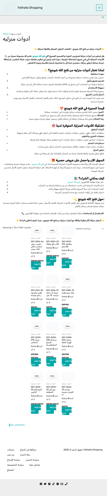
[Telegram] (57, 484)
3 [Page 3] (11, 434)
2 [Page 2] (10, 434)
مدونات (10, 450)
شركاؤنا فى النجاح (28, 450)
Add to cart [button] (36, 272)
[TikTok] (53, 484)
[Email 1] (62, 484)
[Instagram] (49, 484)
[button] (103, 17)
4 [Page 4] (13, 434)
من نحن (10, 455)
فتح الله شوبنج (38, 56)
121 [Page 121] (16, 434)
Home (5, 34)
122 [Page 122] (19, 434)
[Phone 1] (66, 484)
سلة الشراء (25, 455)
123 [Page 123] (23, 434)
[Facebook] (41, 484)
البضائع (10, 470)
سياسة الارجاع (13, 460)
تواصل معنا (34, 465)
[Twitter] (45, 484)
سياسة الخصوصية (15, 465)
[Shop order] (89, 229)
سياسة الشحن (32, 460)
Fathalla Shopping (30, 7)
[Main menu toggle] (99, 7)
